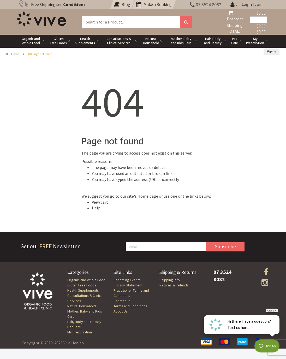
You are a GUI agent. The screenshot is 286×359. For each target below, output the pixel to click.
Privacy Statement (128, 285)
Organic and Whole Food (86, 280)
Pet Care (74, 327)
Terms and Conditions (130, 306)
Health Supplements (83, 290)
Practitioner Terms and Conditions (131, 293)
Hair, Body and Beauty (84, 321)
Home (12, 54)
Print (271, 52)
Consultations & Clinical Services (85, 298)
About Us (121, 311)
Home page (148, 196)
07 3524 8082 (205, 5)
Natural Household (81, 306)
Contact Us (122, 300)
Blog (122, 4)
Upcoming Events (127, 280)
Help (96, 207)
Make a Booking (154, 4)
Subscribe (225, 246)
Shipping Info (169, 280)
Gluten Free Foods (81, 285)
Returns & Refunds (174, 285)
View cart (100, 202)
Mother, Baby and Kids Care (84, 314)
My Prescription (79, 332)
